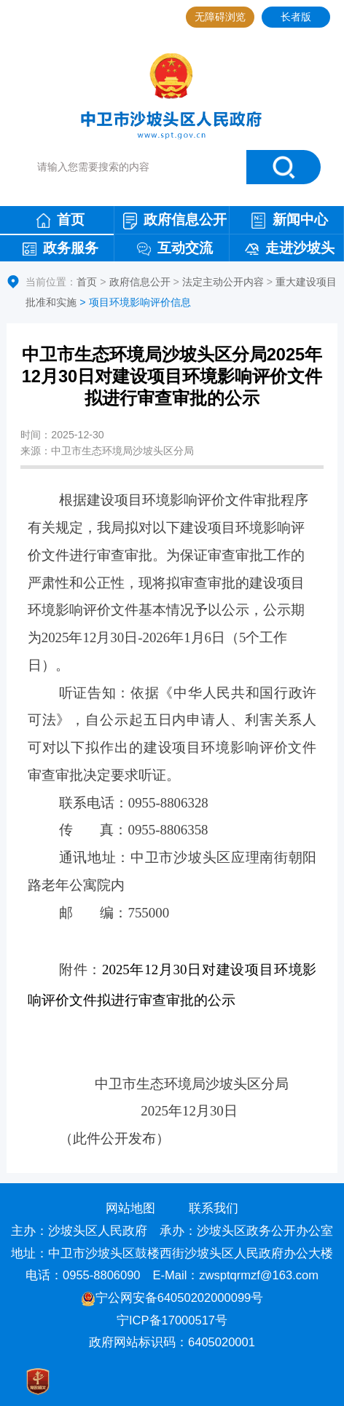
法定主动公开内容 (223, 282)
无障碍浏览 (220, 17)
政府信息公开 (175, 220)
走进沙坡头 (290, 248)
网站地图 (130, 1208)
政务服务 (60, 248)
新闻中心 (289, 220)
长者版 (296, 17)
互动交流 (175, 248)
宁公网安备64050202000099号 (172, 1298)
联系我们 (213, 1208)
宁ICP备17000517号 (174, 1320)
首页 (60, 220)
